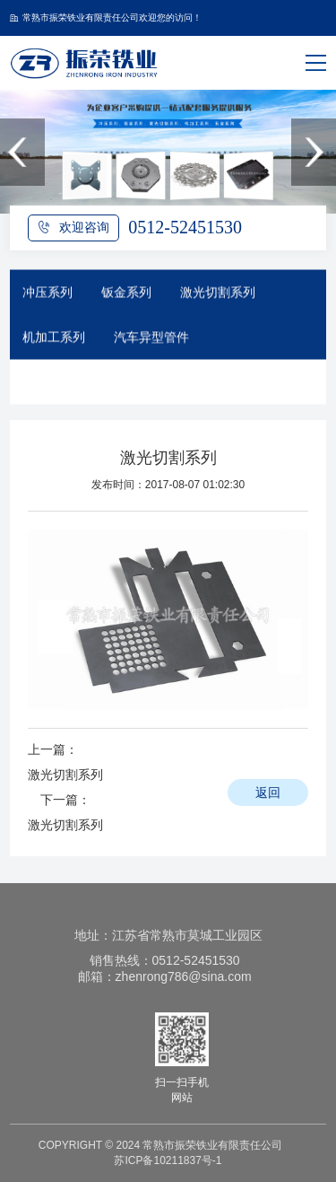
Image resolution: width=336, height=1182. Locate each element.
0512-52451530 (185, 227)
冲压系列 (47, 296)
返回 (267, 792)
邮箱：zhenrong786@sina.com (165, 976)
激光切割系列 (217, 296)
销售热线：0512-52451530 (165, 960)
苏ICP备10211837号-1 (167, 1160)
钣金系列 (126, 296)
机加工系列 (53, 341)
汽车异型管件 (151, 341)
